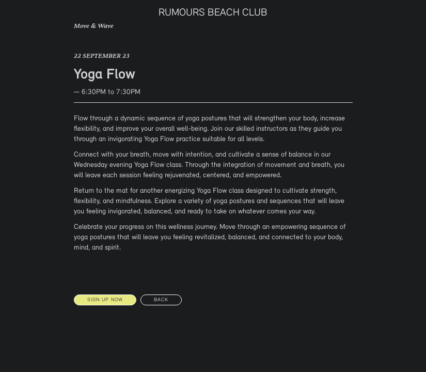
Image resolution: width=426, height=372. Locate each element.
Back (161, 300)
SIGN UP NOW (105, 300)
